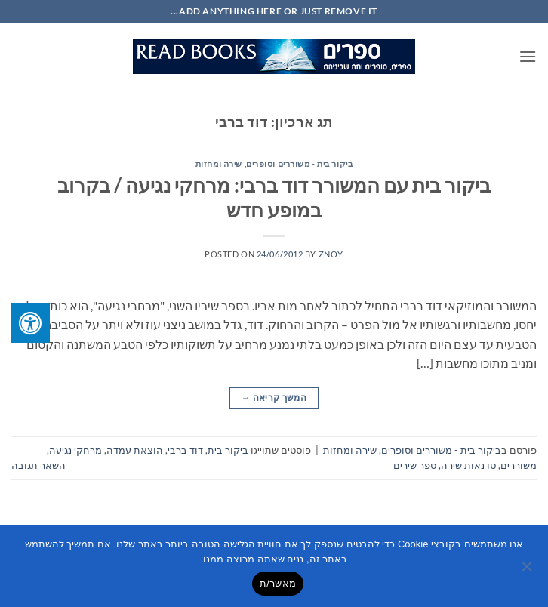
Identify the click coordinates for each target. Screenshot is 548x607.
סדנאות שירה (468, 465)
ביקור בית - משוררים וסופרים (299, 163)
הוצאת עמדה (134, 450)
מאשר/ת (278, 583)
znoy (331, 254)
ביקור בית (228, 450)
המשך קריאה (274, 397)
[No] (528, 571)
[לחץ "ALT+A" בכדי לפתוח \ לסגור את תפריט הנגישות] (30, 323)
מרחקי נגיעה (75, 450)
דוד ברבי (185, 450)
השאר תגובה (38, 465)
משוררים (518, 465)
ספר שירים (414, 465)
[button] (528, 56)
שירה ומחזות (218, 163)
